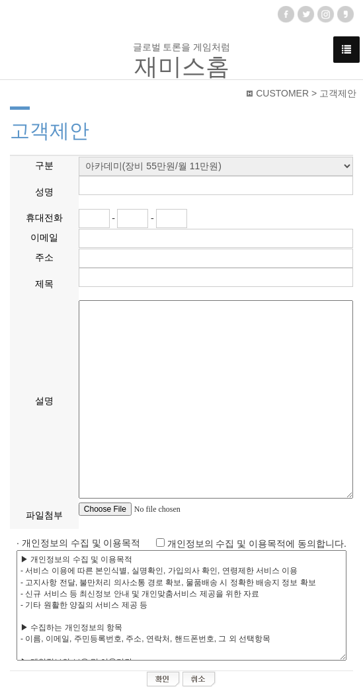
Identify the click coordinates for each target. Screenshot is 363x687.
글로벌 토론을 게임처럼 (182, 61)
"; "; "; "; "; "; (216, 166)
